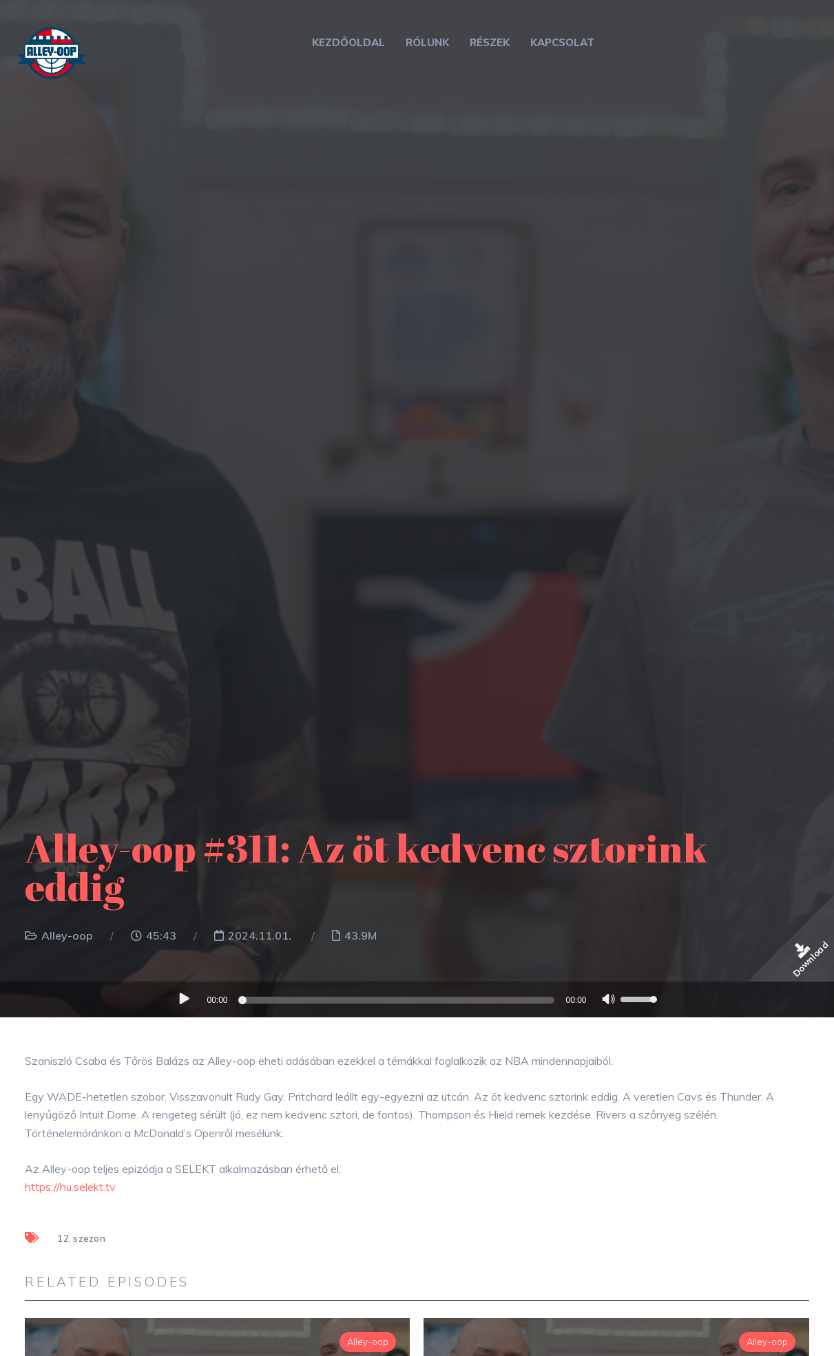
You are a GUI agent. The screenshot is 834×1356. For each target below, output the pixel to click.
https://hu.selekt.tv (70, 1187)
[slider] (398, 1000)
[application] (417, 999)
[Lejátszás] (184, 999)
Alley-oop (67, 935)
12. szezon (81, 1238)
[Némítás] (609, 1001)
